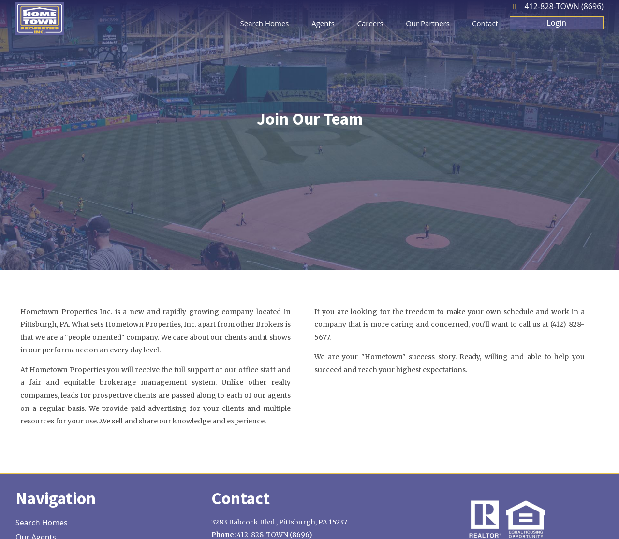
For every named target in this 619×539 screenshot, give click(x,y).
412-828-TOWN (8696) (564, 6)
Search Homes (264, 23)
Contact (485, 23)
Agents (323, 23)
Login (557, 22)
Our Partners (428, 23)
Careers (370, 23)
